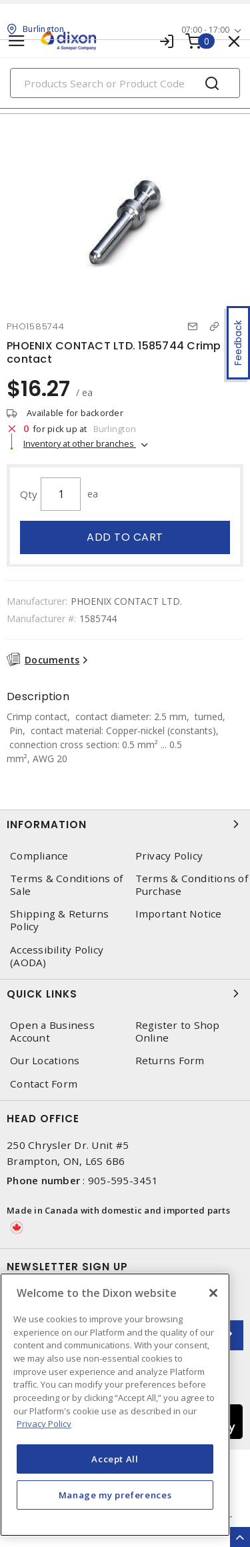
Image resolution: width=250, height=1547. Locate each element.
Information (125, 824)
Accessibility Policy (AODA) (56, 956)
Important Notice (178, 914)
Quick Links (125, 993)
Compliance (39, 856)
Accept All (115, 1459)
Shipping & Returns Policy (59, 920)
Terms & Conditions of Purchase (191, 885)
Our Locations (44, 1060)
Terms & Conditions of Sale (66, 885)
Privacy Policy (169, 856)
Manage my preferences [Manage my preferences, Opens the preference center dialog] (115, 1495)
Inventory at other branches (79, 443)
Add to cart (125, 537)
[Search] (125, 83)
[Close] (213, 1293)
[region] (115, 1404)
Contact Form (43, 1084)
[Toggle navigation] (17, 41)
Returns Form (170, 1060)
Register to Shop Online (177, 1031)
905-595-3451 (123, 1180)
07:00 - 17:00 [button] (205, 29)
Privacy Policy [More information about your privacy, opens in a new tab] (44, 1424)
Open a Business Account (52, 1031)
